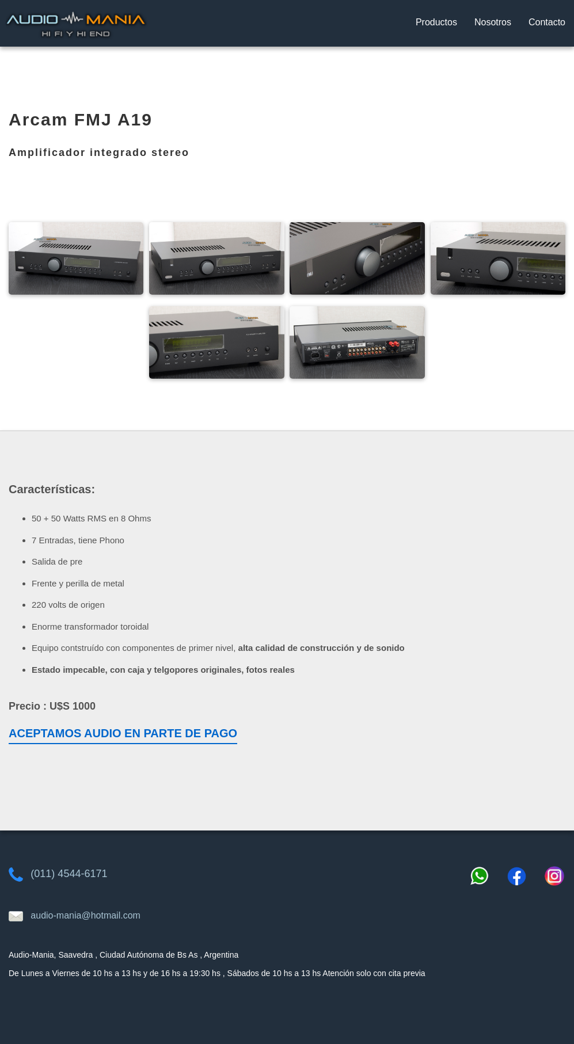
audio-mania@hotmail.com (85, 915)
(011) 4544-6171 (69, 873)
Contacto (547, 22)
